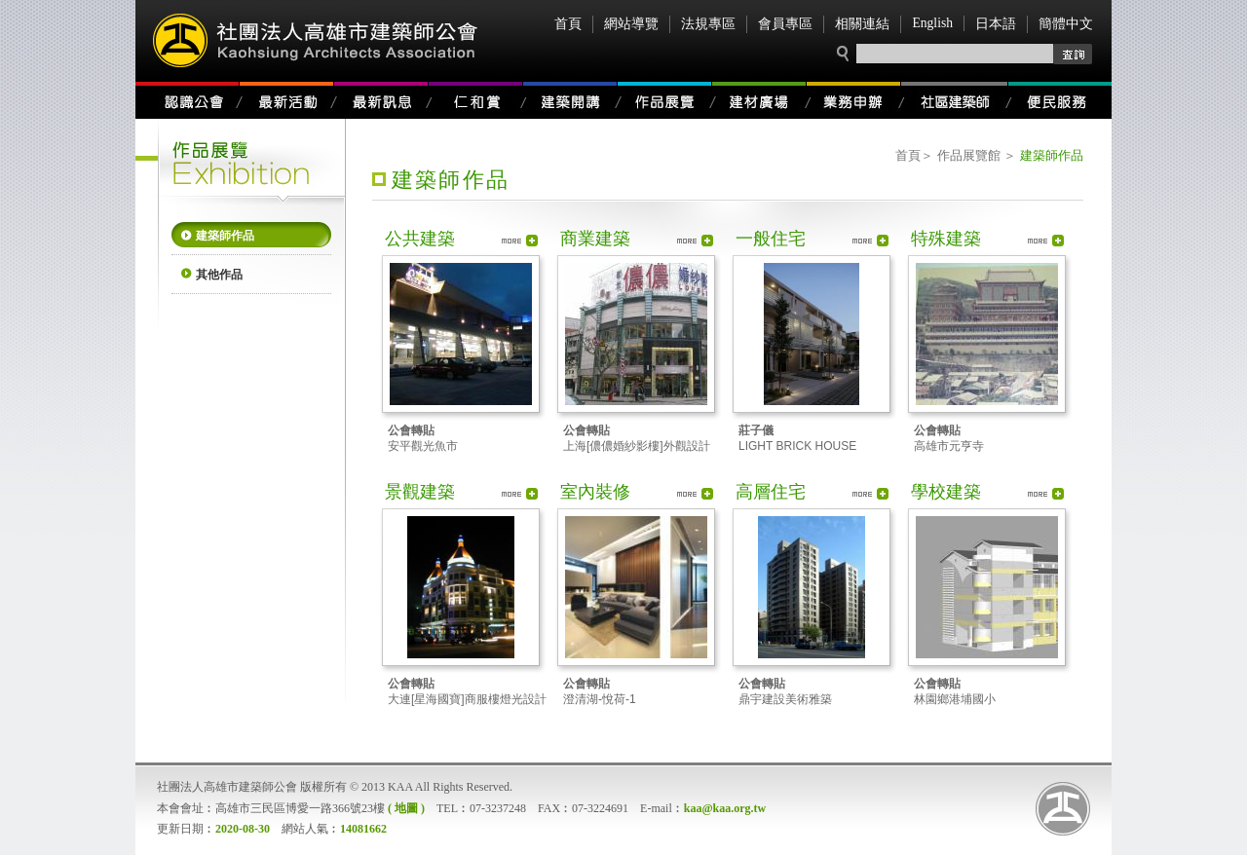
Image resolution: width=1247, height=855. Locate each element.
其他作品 (219, 274)
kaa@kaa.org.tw (725, 808)
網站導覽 (631, 24)
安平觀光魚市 (423, 438)
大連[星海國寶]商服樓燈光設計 (467, 691)
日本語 (995, 24)
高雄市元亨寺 (949, 438)
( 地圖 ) (406, 808)
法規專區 (708, 24)
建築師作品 (225, 235)
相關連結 (862, 24)
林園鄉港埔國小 (955, 691)
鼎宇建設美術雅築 (785, 691)
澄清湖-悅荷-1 (599, 691)
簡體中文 (1066, 24)
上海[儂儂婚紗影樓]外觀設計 (636, 438)
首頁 (568, 24)
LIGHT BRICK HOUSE (797, 438)
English (932, 23)
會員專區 (785, 24)
